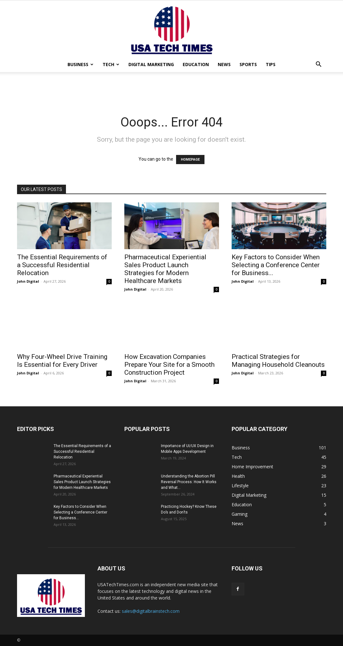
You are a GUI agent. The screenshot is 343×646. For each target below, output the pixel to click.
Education (196, 64)
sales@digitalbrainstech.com (151, 611)
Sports (248, 64)
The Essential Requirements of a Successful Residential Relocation (62, 265)
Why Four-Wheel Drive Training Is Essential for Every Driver (62, 360)
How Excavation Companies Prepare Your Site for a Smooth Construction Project (169, 364)
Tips (270, 64)
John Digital (28, 281)
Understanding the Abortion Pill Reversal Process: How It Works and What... (188, 482)
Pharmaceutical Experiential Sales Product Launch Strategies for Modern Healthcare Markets (165, 269)
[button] (318, 65)
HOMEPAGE (190, 159)
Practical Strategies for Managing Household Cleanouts (278, 360)
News (224, 64)
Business (80, 64)
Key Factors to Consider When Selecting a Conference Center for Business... (276, 265)
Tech (111, 64)
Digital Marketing (151, 64)
